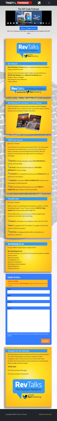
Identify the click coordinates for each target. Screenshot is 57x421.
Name (9, 289)
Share (23, 28)
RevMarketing (48, 414)
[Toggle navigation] (49, 3)
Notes (9, 308)
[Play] (10, 23)
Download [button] (32, 28)
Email (9, 295)
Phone (9, 302)
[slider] (22, 23)
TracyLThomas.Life (33, 149)
